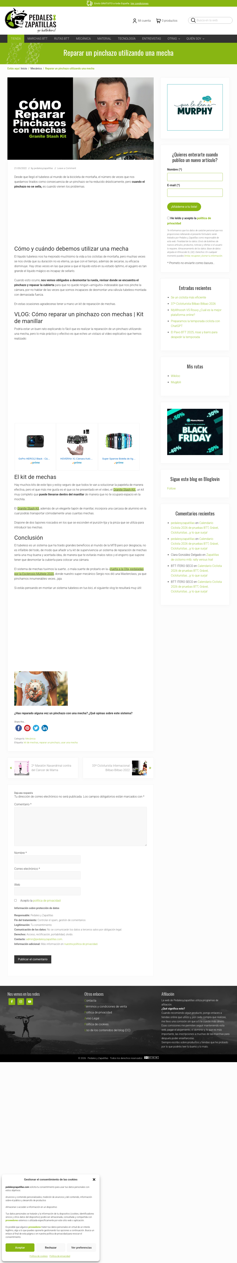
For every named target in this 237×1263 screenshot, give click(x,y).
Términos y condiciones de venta (105, 1006)
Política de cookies (38, 1256)
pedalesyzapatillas (183, 523)
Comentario (22, 804)
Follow (171, 488)
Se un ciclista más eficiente (188, 297)
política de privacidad (47, 900)
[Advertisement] (80, 219)
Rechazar (51, 1247)
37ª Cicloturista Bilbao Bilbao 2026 (193, 303)
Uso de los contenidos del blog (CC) (107, 1030)
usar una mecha (69, 742)
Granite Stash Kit (124, 489)
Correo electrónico (27, 869)
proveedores (12, 1220)
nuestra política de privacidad (80, 944)
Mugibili (176, 382)
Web (17, 884)
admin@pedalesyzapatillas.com (44, 939)
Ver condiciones (139, 3)
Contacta (90, 1000)
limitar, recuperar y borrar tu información (203, 256)
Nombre (20, 853)
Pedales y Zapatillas (98, 1058)
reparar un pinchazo (49, 742)
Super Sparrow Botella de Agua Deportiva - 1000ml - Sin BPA (119, 458)
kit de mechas (31, 742)
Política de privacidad (59, 1256)
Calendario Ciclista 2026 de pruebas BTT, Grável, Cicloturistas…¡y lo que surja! (194, 527)
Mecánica (30, 738)
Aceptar (20, 1247)
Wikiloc (175, 376)
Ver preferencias (81, 1247)
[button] (94, 1179)
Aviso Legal (91, 1018)
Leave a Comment (66, 168)
